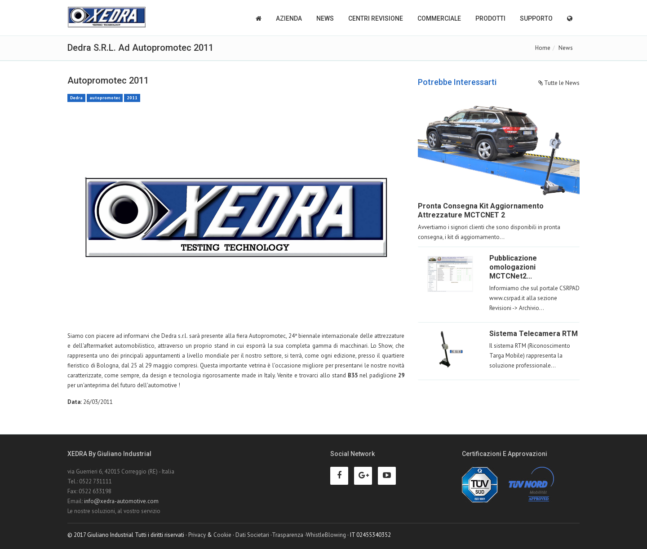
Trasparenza (287, 535)
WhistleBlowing (326, 535)
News (325, 18)
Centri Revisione (375, 18)
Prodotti (490, 18)
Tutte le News (559, 83)
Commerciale (439, 18)
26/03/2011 (98, 402)
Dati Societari (252, 535)
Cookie (222, 535)
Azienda (289, 18)
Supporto (536, 18)
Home (542, 48)
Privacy (197, 535)
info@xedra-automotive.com (121, 501)
